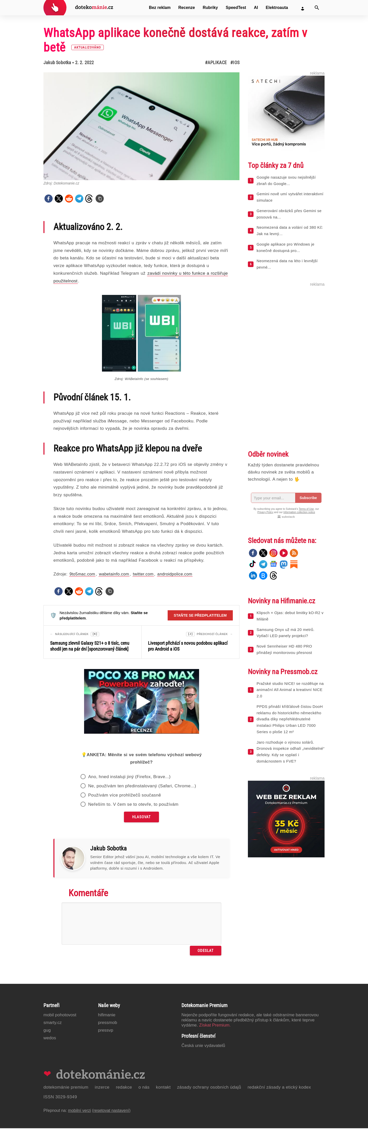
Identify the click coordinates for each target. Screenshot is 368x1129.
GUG (47, 1031)
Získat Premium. (215, 1025)
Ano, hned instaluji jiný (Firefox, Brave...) (129, 777)
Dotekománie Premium (65, 1088)
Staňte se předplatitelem (200, 615)
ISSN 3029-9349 (60, 1097)
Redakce (124, 1088)
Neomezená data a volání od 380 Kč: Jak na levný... (290, 230)
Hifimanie (107, 1015)
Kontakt (163, 1088)
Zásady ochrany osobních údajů (209, 1088)
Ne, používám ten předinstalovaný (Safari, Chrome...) (142, 786)
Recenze (186, 7)
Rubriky (210, 7)
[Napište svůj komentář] (141, 924)
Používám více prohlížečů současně (124, 795)
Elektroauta (277, 7)
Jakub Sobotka (57, 62)
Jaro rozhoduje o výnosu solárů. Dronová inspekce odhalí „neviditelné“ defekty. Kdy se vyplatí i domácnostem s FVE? (291, 751)
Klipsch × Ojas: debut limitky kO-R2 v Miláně (290, 615)
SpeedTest (236, 7)
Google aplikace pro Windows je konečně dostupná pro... (285, 247)
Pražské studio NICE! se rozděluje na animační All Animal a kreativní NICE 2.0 (290, 689)
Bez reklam (160, 7)
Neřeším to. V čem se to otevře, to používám (133, 805)
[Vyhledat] (317, 7)
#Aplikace (216, 62)
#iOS (234, 62)
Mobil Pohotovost (59, 1015)
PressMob (107, 1023)
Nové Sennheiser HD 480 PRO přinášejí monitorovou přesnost (284, 649)
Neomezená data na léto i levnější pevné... (287, 264)
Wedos (49, 1038)
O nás (144, 1088)
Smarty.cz (52, 1023)
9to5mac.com (82, 574)
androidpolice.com (174, 574)
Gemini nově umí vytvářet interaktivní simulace (290, 197)
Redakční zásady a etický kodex (279, 1088)
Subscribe (308, 498)
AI (256, 7)
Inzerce (102, 1088)
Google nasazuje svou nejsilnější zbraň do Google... (286, 180)
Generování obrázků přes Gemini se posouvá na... (289, 214)
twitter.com (143, 574)
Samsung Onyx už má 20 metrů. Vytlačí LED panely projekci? (285, 632)
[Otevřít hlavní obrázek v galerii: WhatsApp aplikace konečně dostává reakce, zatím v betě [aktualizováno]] (141, 126)
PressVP (105, 1031)
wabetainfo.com (114, 574)
